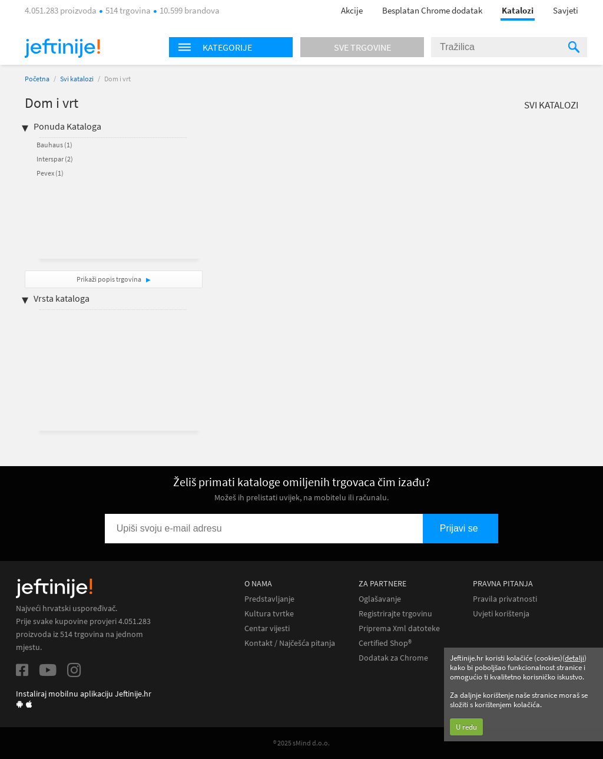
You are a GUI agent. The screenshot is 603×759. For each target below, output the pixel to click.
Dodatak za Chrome (393, 658)
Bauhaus (54, 144)
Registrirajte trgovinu (395, 614)
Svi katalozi (77, 78)
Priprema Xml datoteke (399, 628)
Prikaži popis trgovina (110, 279)
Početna (37, 78)
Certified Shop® (385, 643)
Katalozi (518, 10)
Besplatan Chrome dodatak (432, 10)
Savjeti (565, 10)
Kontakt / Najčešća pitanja (289, 643)
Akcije (352, 10)
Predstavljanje (269, 599)
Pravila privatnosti (505, 599)
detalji (574, 658)
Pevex (50, 173)
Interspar (55, 158)
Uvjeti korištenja (501, 614)
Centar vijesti (267, 628)
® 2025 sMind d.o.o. (301, 742)
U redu (466, 727)
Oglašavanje (380, 599)
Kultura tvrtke (269, 614)
